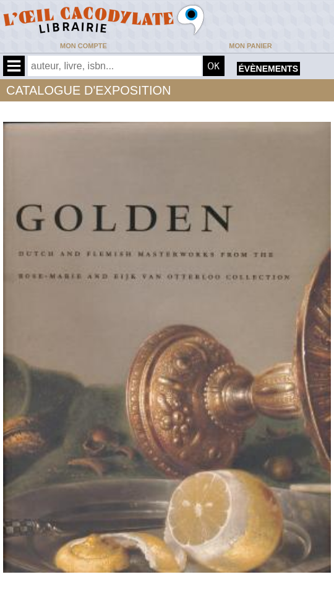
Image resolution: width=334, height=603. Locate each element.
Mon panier (250, 45)
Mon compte (83, 45)
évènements (268, 69)
